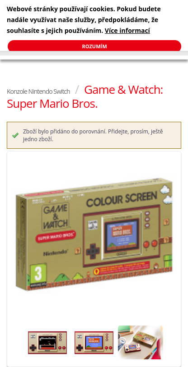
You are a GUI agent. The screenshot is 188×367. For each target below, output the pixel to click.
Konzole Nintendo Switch (38, 91)
